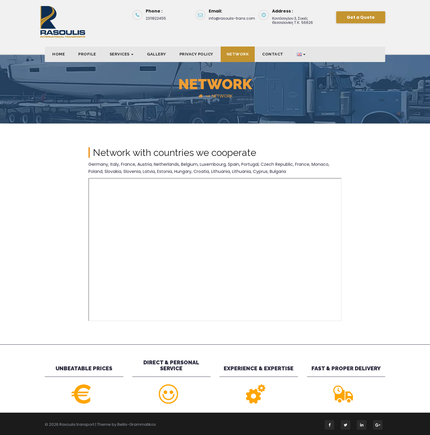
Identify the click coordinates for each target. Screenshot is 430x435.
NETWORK (238, 54)
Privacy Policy (196, 54)
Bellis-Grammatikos (136, 424)
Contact (272, 54)
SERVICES (122, 54)
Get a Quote (361, 17)
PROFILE (87, 54)
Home (58, 54)
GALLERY (156, 54)
